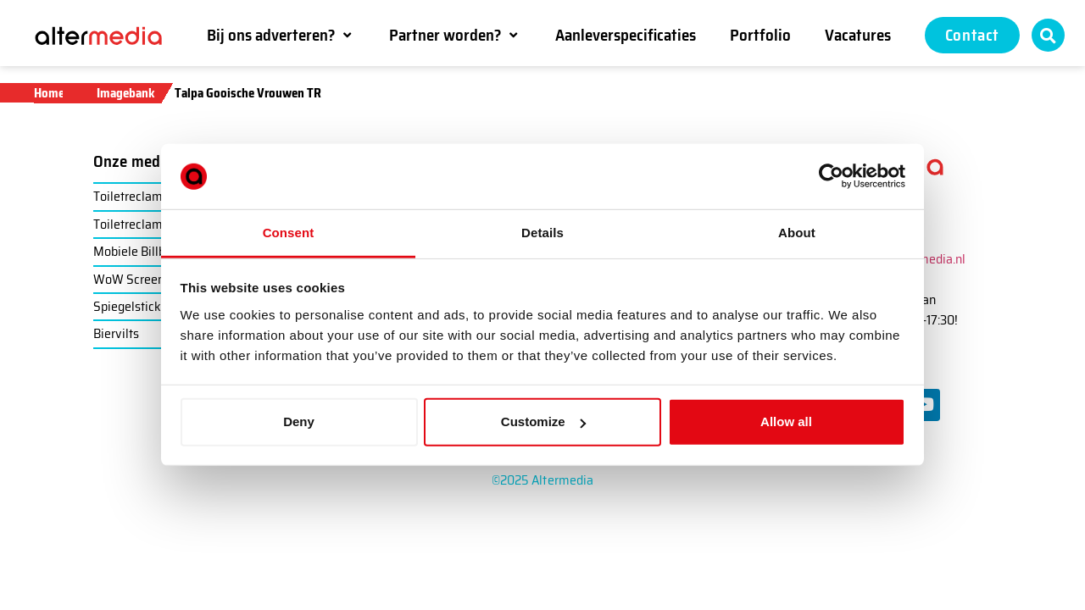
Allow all (786, 421)
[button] (281, 34)
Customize (543, 421)
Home (49, 93)
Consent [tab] (288, 232)
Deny (298, 421)
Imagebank (126, 93)
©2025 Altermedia (543, 480)
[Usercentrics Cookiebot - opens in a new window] (831, 176)
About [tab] (796, 232)
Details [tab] (542, 232)
